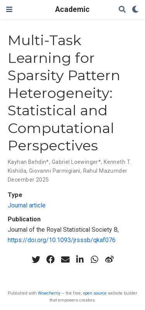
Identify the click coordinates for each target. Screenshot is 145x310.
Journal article (27, 205)
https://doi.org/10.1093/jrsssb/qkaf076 (62, 240)
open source (95, 293)
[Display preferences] (135, 9)
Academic (72, 9)
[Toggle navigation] (9, 9)
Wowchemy (49, 293)
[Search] (122, 9)
